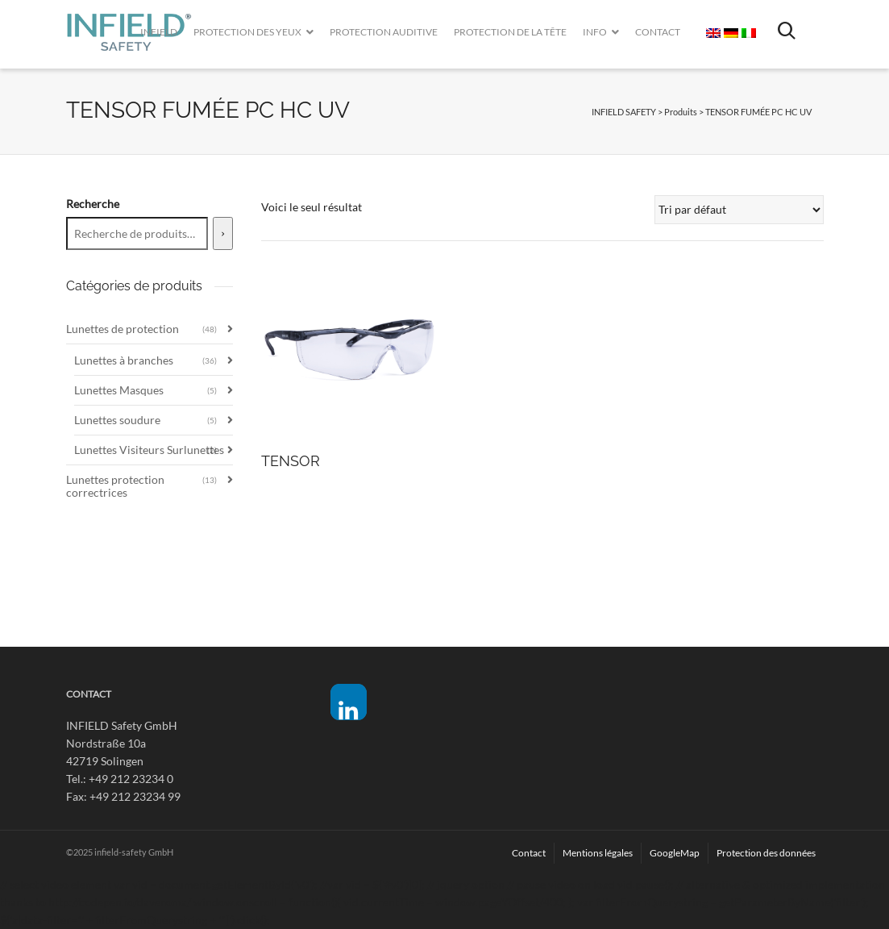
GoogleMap (675, 853)
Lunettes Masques (119, 390)
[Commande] (739, 209)
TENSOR (290, 460)
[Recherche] (223, 233)
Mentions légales (598, 853)
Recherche (92, 203)
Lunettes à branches (123, 360)
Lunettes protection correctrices (115, 486)
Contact (529, 853)
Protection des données (766, 853)
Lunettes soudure (117, 420)
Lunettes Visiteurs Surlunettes (149, 449)
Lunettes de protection (122, 328)
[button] (348, 702)
